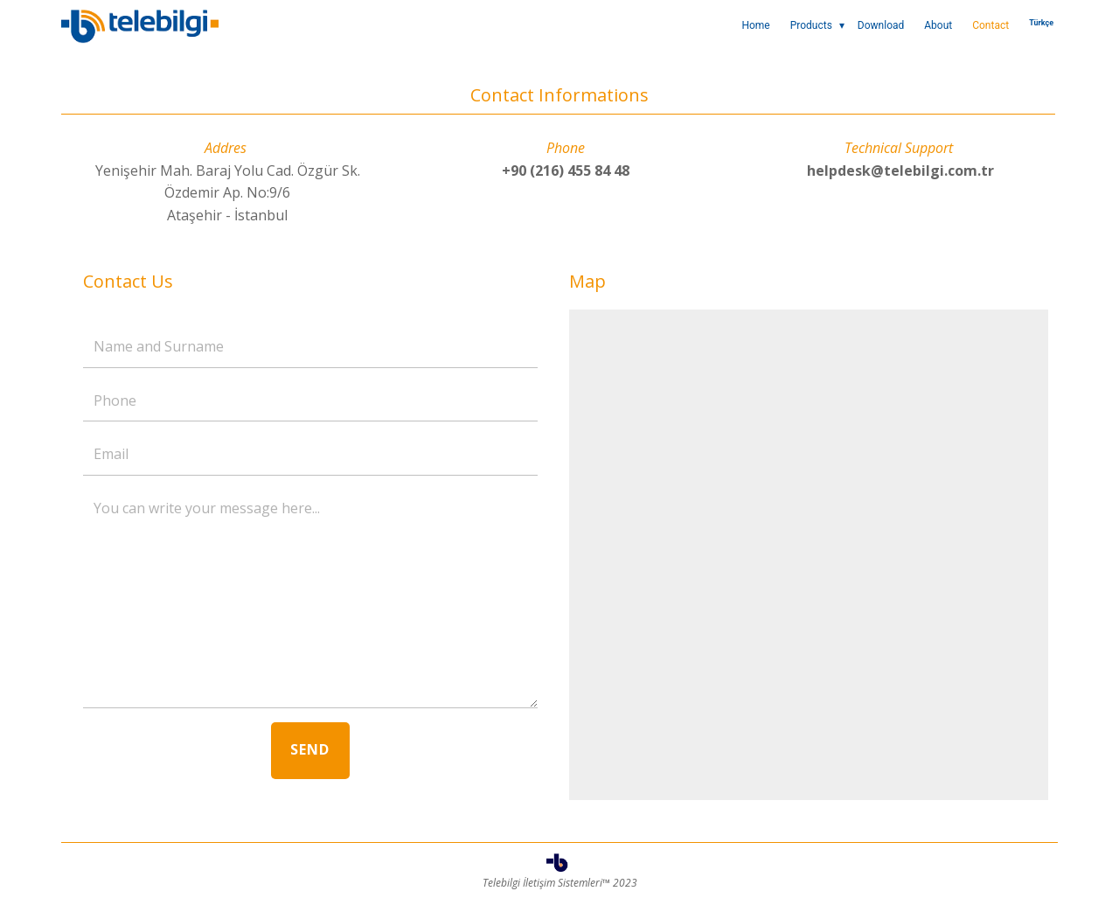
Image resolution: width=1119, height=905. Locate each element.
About (938, 25)
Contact (990, 25)
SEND (310, 749)
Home (755, 25)
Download (881, 25)
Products (811, 25)
